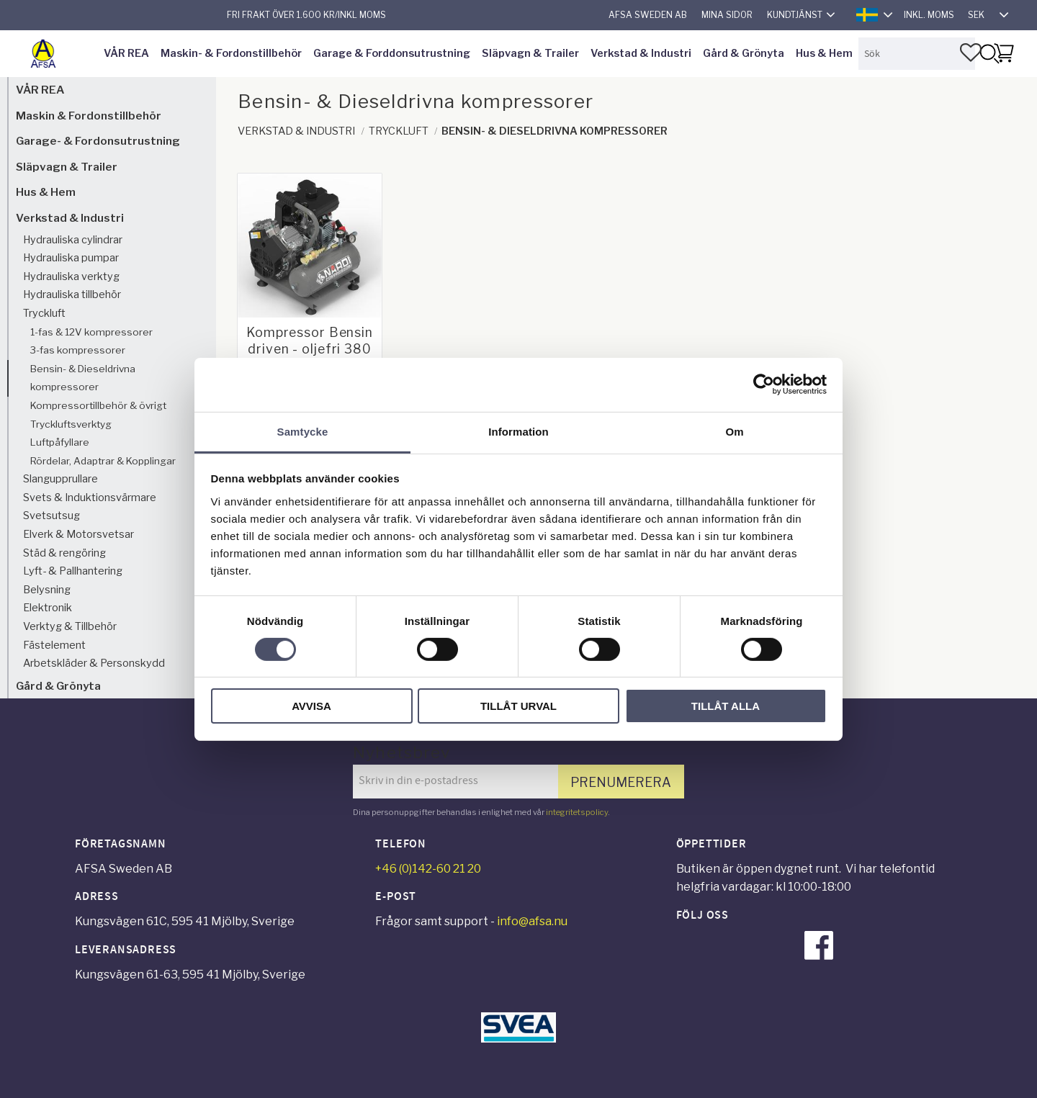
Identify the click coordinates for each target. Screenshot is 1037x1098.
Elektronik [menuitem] (47, 607)
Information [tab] (518, 431)
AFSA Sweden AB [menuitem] (648, 14)
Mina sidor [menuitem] (727, 14)
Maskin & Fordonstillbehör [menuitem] (88, 115)
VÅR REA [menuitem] (126, 53)
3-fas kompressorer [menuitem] (77, 350)
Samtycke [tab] (302, 431)
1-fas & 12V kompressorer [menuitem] (91, 332)
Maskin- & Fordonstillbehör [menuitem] (231, 53)
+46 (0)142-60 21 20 (428, 869)
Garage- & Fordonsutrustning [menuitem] (98, 141)
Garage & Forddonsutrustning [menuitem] (391, 53)
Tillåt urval (518, 706)
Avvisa (311, 706)
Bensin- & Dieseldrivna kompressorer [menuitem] (82, 378)
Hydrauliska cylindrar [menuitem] (72, 239)
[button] (971, 52)
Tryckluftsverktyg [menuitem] (71, 424)
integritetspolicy (577, 812)
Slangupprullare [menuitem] (60, 478)
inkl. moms (929, 14)
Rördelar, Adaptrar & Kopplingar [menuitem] (103, 461)
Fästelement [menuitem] (54, 645)
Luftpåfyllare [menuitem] (59, 442)
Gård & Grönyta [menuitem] (743, 53)
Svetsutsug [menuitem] (51, 515)
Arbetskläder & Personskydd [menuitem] (94, 663)
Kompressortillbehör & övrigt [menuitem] (98, 405)
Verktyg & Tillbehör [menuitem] (70, 626)
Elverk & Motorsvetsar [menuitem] (78, 534)
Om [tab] (734, 431)
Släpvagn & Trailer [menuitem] (530, 53)
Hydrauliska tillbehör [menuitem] (72, 294)
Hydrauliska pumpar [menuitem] (71, 257)
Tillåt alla (725, 706)
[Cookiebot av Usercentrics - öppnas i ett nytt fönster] (764, 384)
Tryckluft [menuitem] (44, 313)
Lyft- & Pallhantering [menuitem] (72, 570)
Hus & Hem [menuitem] (824, 53)
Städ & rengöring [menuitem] (64, 552)
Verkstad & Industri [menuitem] (641, 53)
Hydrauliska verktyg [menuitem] (71, 276)
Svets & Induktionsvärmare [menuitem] (89, 497)
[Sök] (988, 53)
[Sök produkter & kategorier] (916, 53)
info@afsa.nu (532, 921)
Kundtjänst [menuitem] (794, 14)
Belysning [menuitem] (47, 589)
